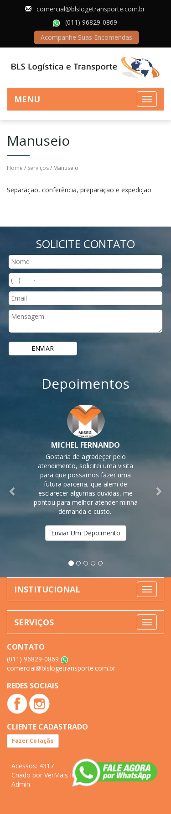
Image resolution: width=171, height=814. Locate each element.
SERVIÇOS (34, 622)
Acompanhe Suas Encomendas (86, 37)
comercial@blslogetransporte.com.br (90, 9)
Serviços (38, 168)
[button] (13, 487)
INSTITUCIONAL (47, 589)
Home (15, 168)
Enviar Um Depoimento (85, 533)
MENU (27, 99)
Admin (20, 784)
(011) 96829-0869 (91, 22)
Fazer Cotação (33, 741)
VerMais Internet (68, 775)
